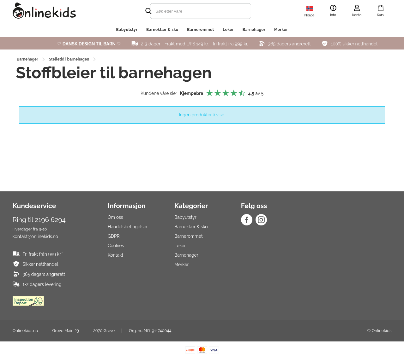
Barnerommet (200, 29)
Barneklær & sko (162, 29)
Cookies (116, 245)
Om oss (115, 217)
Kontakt (115, 255)
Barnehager (254, 29)
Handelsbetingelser (128, 226)
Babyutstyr (127, 29)
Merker (281, 29)
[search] (189, 11)
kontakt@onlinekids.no (35, 236)
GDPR (114, 236)
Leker (228, 29)
